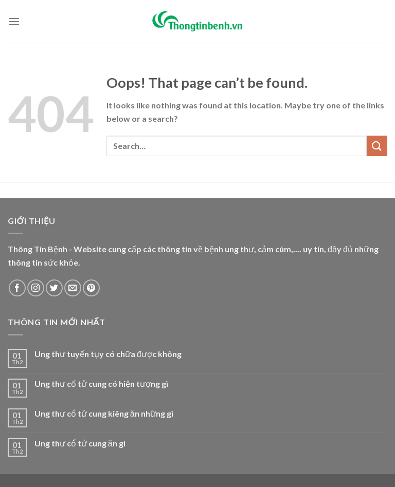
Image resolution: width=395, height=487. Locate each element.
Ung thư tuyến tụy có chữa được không (108, 354)
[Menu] (14, 21)
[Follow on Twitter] (54, 287)
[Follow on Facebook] (17, 287)
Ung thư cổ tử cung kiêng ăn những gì (103, 413)
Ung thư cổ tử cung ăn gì (79, 443)
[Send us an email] (72, 287)
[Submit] (377, 146)
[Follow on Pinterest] (91, 287)
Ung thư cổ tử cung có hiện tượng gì (101, 383)
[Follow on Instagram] (35, 287)
